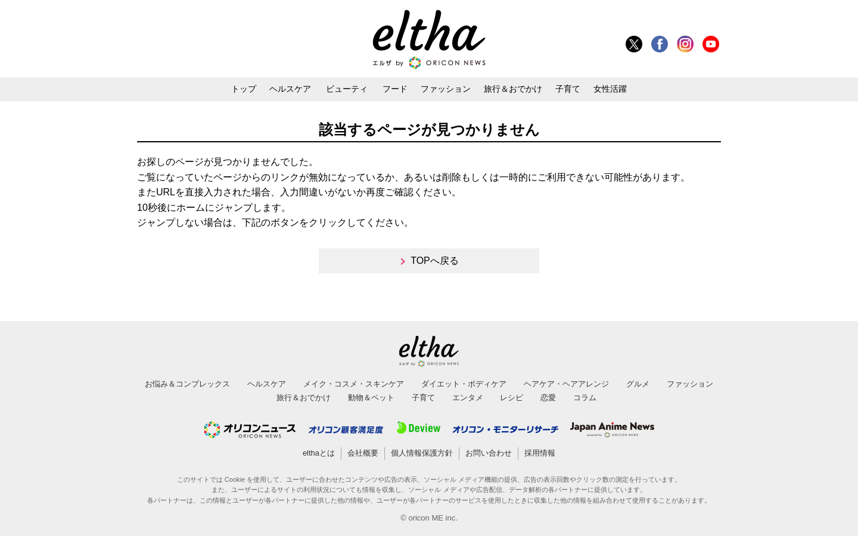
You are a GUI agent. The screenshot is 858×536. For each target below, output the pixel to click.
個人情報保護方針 (422, 452)
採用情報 (539, 452)
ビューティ (347, 89)
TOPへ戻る (435, 260)
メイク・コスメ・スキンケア (353, 383)
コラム (584, 397)
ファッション (446, 89)
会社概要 (362, 452)
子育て (567, 89)
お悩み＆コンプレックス (187, 383)
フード (395, 89)
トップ (243, 89)
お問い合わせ (488, 452)
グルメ (637, 383)
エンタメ (467, 397)
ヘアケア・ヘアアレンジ (566, 383)
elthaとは (319, 452)
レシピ (511, 397)
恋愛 (548, 397)
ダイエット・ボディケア (463, 383)
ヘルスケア (290, 89)
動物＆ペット (371, 397)
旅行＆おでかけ (513, 89)
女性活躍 (610, 89)
